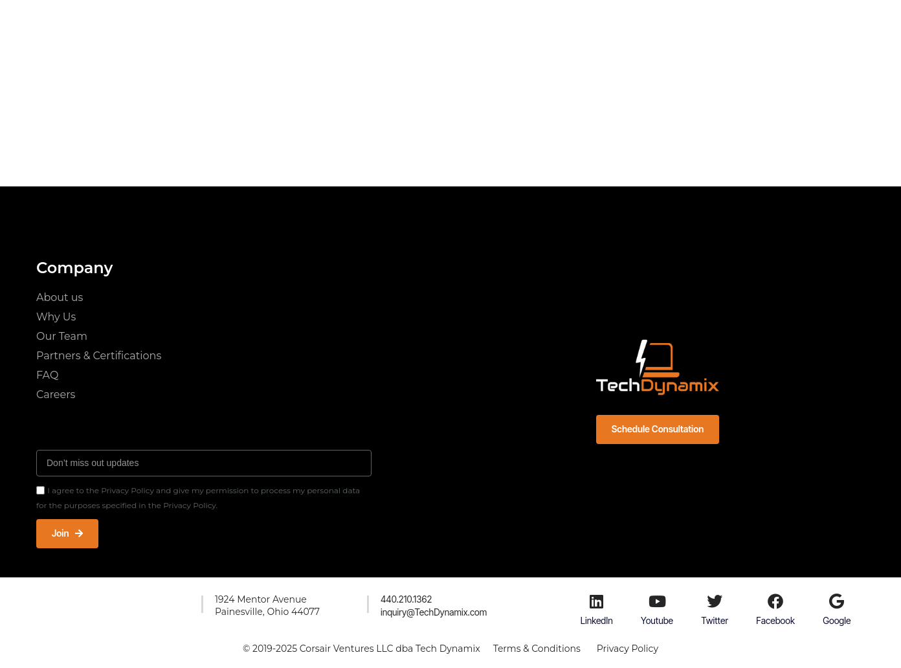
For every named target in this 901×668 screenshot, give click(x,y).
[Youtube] (657, 601)
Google (837, 620)
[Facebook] (775, 601)
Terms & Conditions (537, 648)
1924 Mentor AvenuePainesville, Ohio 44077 (267, 606)
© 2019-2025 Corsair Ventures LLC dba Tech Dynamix (361, 648)
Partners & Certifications (98, 356)
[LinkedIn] (597, 601)
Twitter (714, 620)
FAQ (47, 375)
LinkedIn (597, 620)
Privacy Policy (627, 648)
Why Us (56, 317)
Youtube (657, 620)
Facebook (775, 620)
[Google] (837, 601)
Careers (55, 394)
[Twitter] (714, 601)
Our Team (61, 336)
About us (59, 297)
